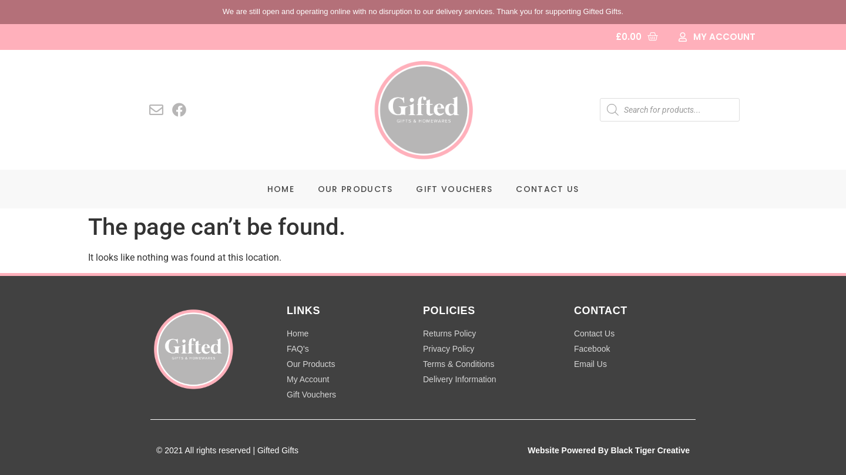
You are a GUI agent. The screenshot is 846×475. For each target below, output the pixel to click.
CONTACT (600, 310)
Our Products (355, 189)
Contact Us (547, 189)
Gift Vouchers (454, 189)
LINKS (303, 310)
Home (280, 189)
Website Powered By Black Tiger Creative (609, 450)
